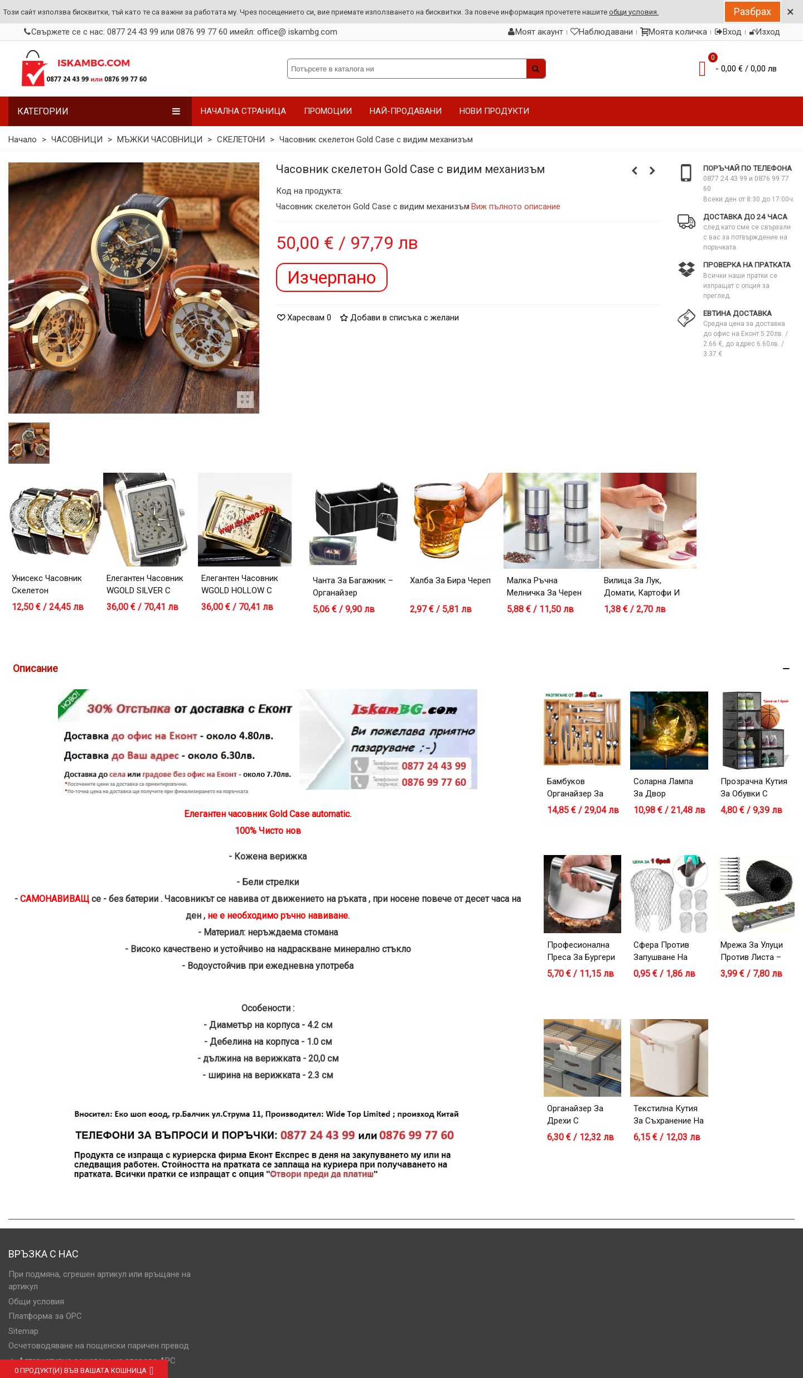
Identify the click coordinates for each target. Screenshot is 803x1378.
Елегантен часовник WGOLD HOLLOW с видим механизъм (239, 590)
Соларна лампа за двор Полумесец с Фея (668, 794)
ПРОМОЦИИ (328, 111)
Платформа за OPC (45, 1316)
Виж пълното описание (516, 206)
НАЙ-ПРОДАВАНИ (406, 111)
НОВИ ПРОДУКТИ (494, 111)
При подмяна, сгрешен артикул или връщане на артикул (99, 1280)
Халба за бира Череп (450, 580)
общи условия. (634, 12)
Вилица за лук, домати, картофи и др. (642, 593)
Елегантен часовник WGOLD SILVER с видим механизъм (145, 590)
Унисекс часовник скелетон (47, 584)
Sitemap (23, 1331)
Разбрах (752, 11)
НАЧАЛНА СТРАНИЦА (243, 111)
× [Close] (790, 12)
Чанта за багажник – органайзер (353, 586)
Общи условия (36, 1302)
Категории (99, 111)
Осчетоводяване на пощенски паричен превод (98, 1346)
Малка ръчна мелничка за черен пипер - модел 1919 (545, 593)
